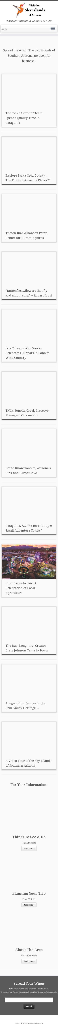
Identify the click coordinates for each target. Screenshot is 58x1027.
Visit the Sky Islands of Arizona (32, 1023)
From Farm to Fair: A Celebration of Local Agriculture (21, 588)
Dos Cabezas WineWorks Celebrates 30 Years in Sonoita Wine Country (28, 353)
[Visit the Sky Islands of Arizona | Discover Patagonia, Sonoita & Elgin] (29, 10)
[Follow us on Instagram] (6, 29)
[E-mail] (3, 29)
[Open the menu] (53, 28)
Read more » (29, 848)
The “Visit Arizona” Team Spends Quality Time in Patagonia (24, 118)
